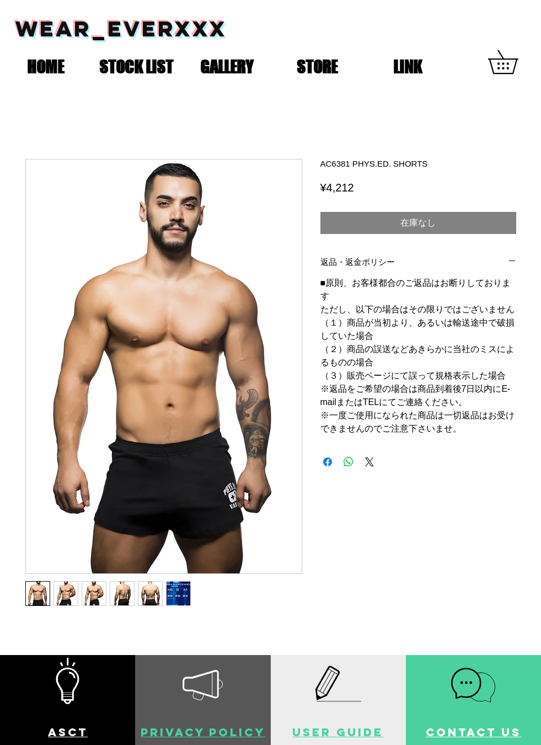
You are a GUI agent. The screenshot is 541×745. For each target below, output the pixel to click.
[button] (136, 64)
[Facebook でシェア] (327, 462)
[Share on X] (369, 462)
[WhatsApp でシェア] (348, 462)
